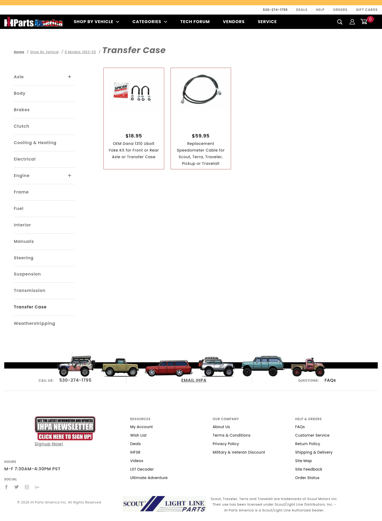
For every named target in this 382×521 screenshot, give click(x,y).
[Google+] (37, 487)
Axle (19, 77)
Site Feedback (308, 469)
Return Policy (307, 443)
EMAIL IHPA (193, 380)
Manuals (24, 241)
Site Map (303, 460)
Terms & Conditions (232, 435)
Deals (301, 9)
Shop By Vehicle (96, 22)
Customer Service (312, 435)
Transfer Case (30, 307)
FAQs (330, 380)
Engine (22, 176)
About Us (221, 426)
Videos (136, 460)
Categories (149, 22)
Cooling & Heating (35, 143)
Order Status (307, 477)
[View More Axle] (70, 77)
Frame (21, 192)
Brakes (22, 110)
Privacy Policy (226, 443)
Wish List (138, 435)
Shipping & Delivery (314, 452)
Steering (23, 258)
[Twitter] (16, 487)
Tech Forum (195, 22)
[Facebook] (6, 487)
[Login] (352, 22)
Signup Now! (65, 431)
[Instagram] (27, 487)
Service (267, 22)
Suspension (27, 274)
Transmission (29, 290)
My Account (141, 426)
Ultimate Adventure (149, 477)
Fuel (19, 208)
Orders (340, 9)
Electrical (25, 159)
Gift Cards (367, 9)
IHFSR (135, 452)
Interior (22, 225)
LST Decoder (142, 469)
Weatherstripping (34, 323)
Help (320, 9)
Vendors (234, 22)
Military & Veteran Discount (239, 452)
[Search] (340, 22)
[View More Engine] (70, 176)
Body (19, 93)
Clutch (21, 126)
